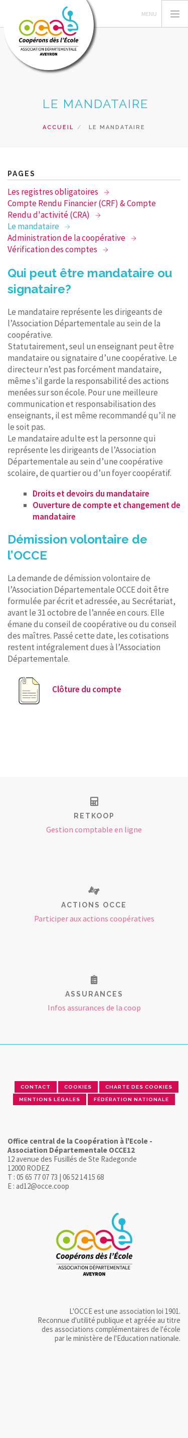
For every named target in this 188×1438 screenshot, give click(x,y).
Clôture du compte (67, 689)
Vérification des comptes (53, 249)
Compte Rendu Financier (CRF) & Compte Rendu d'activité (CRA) (82, 209)
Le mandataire (34, 226)
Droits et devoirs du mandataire (91, 493)
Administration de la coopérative (67, 237)
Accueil (58, 127)
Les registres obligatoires (54, 191)
